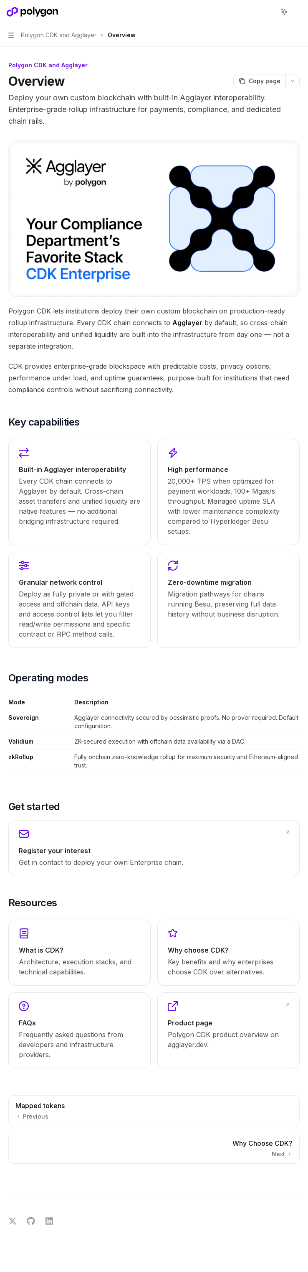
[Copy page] (259, 81)
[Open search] (268, 11)
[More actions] (297, 12)
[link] (154, 848)
